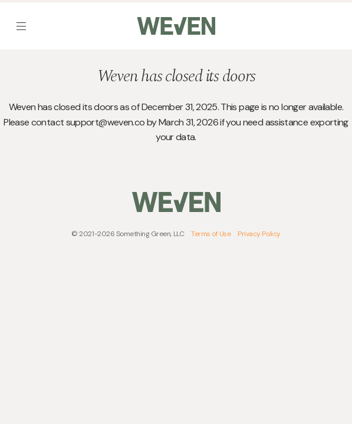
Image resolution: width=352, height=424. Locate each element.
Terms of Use (211, 233)
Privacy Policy (259, 233)
